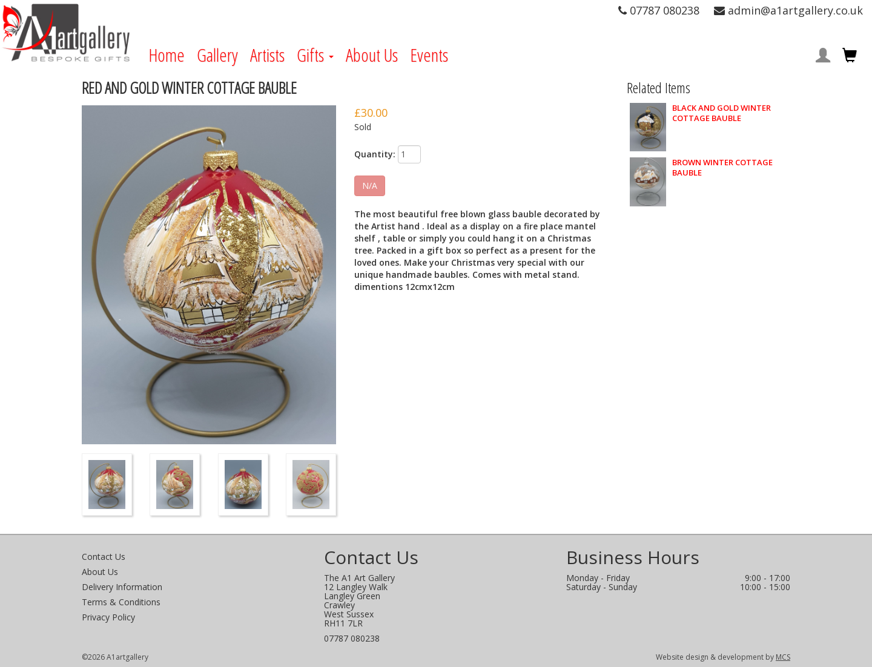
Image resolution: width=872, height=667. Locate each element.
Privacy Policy (108, 617)
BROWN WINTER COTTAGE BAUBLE (722, 167)
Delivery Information (122, 587)
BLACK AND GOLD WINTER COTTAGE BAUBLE (721, 113)
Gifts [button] (315, 55)
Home (166, 55)
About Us (372, 55)
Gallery (217, 55)
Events (429, 55)
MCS (783, 657)
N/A (369, 185)
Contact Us (103, 556)
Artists (267, 55)
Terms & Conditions (121, 602)
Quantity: (374, 154)
